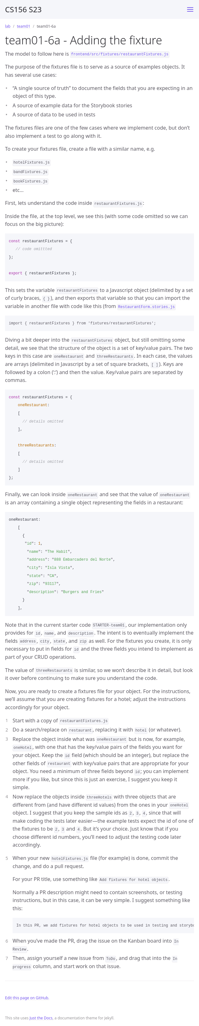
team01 (23, 26)
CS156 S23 (23, 9)
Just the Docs (41, 1018)
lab (7, 26)
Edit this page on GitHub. (27, 998)
